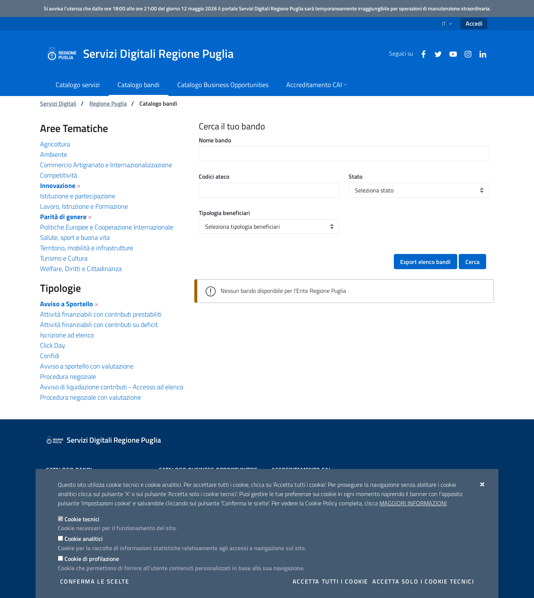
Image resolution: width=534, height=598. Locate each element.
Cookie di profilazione (92, 558)
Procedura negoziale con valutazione (90, 397)
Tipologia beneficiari (224, 212)
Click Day (52, 345)
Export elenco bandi (425, 261)
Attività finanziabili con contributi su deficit (99, 325)
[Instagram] (465, 53)
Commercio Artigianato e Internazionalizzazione (106, 165)
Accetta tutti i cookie (330, 581)
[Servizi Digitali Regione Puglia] (145, 54)
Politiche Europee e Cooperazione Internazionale (106, 227)
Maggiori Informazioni (413, 503)
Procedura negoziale (68, 376)
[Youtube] (450, 53)
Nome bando (215, 140)
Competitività (58, 175)
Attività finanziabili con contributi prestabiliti (101, 314)
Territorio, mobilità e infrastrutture (86, 248)
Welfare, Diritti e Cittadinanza (81, 269)
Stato (355, 176)
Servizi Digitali (58, 103)
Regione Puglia (108, 103)
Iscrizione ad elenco (67, 335)
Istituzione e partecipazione (77, 196)
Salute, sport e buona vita (75, 237)
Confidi (49, 356)
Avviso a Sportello (66, 304)
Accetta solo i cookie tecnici (423, 581)
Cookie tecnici (82, 519)
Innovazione (57, 186)
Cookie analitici (84, 538)
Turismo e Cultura (64, 258)
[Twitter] (435, 53)
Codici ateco (214, 176)
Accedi (474, 23)
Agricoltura (55, 144)
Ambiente (53, 154)
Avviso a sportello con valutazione (87, 366)
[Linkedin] (479, 53)
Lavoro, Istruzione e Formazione (84, 206)
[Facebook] (420, 53)
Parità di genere (63, 217)
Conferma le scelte (94, 581)
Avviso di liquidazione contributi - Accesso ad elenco (111, 387)
